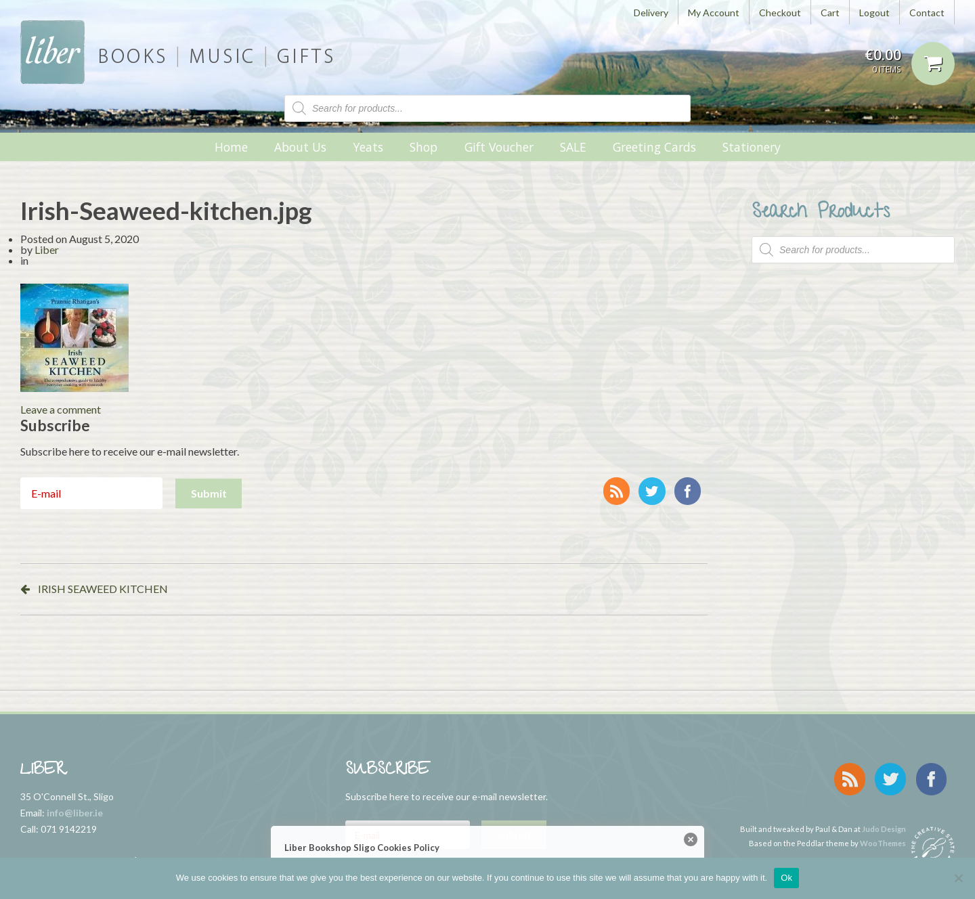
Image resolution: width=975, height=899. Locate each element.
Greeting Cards (654, 147)
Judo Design (884, 819)
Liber (47, 249)
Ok (786, 878)
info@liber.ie (75, 812)
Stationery (751, 147)
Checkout (780, 12)
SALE (573, 147)
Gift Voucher (499, 147)
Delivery (651, 12)
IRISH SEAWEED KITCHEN (103, 588)
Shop (423, 147)
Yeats (368, 147)
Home (231, 147)
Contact (927, 12)
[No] (958, 878)
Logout (874, 12)
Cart (830, 12)
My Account (713, 12)
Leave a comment (60, 409)
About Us (300, 147)
